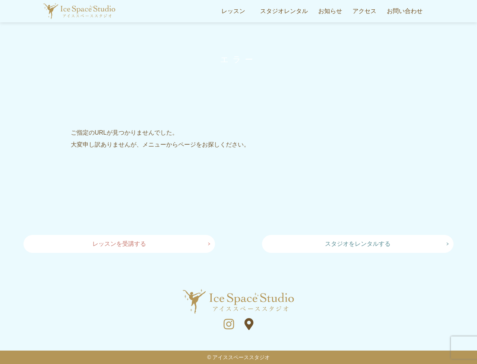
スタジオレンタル (284, 11)
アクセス (364, 11)
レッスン (233, 11)
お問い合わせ (405, 11)
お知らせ (330, 11)
